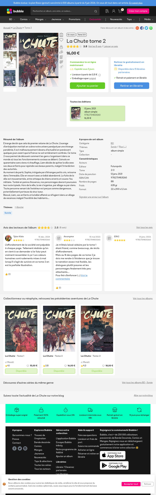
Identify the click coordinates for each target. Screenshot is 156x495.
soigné (92, 78)
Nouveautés (116, 20)
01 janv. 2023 (145, 237)
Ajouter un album (64, 457)
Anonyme (69, 237)
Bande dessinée (42, 442)
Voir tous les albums (143, 299)
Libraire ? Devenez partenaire (65, 469)
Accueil (6, 28)
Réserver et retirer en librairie (88, 456)
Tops (131, 20)
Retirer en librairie (131, 86)
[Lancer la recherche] (96, 11)
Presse (15, 439)
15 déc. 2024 (44, 237)
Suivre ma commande (88, 446)
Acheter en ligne (86, 450)
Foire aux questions (87, 435)
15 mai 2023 (94, 237)
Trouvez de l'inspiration (40, 437)
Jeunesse (57, 20)
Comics (25, 20)
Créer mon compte (138, 11)
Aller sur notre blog (143, 396)
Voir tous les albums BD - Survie (137, 383)
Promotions (74, 20)
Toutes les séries (42, 465)
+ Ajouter (19, 207)
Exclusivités (95, 20)
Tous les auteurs (42, 469)
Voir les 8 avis (94, 47)
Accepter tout (131, 484)
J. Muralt (9, 362)
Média (149, 20)
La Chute (17, 28)
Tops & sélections (43, 461)
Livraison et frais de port (87, 441)
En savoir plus (136, 3)
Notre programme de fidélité (66, 451)
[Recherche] (61, 11)
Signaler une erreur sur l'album (94, 197)
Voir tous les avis (144, 228)
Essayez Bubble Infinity (64, 444)
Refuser (147, 484)
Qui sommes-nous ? (22, 435)
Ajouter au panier (87, 86)
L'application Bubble (66, 439)
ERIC (116, 237)
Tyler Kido (18, 237)
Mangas (41, 20)
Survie (114, 147)
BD (12, 20)
